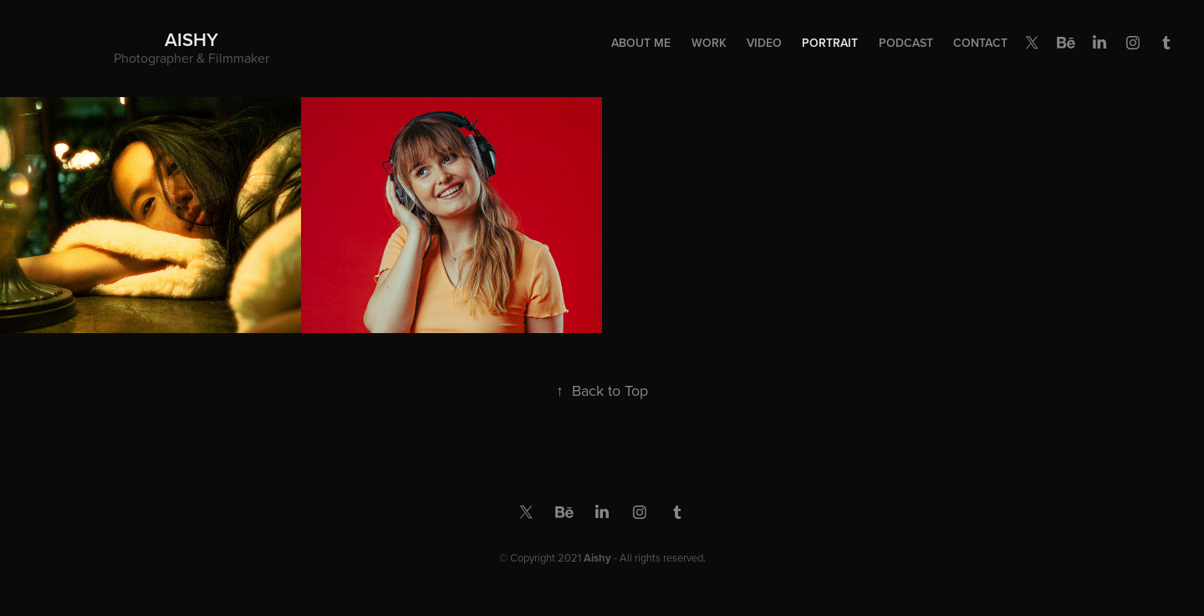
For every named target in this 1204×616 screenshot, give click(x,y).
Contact (980, 42)
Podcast (906, 42)
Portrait (830, 42)
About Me (641, 42)
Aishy (191, 39)
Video (764, 42)
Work (709, 42)
